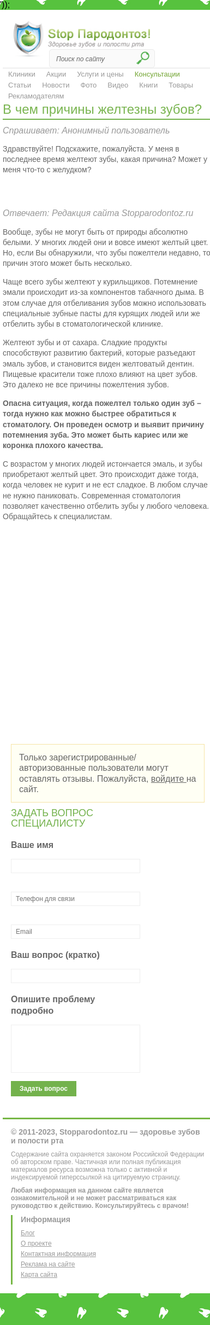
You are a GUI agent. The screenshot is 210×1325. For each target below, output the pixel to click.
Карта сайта (39, 1274)
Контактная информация (58, 1254)
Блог (28, 1233)
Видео (117, 85)
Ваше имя (32, 845)
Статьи (19, 85)
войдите (169, 778)
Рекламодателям (36, 96)
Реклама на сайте (48, 1264)
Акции (56, 74)
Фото (88, 85)
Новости (55, 85)
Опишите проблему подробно (53, 1005)
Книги (148, 85)
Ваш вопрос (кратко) (55, 955)
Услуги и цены (100, 74)
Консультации (157, 74)
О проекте (36, 1243)
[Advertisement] (102, 632)
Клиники (21, 74)
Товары (181, 85)
